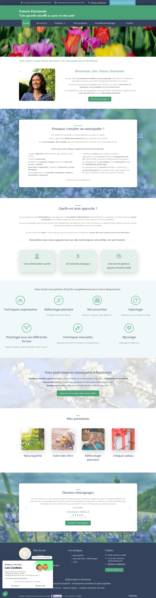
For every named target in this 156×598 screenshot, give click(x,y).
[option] (78, 507)
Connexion (133, 595)
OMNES (58, 382)
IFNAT (59, 378)
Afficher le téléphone (98, 3)
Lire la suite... (78, 507)
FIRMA (62, 385)
